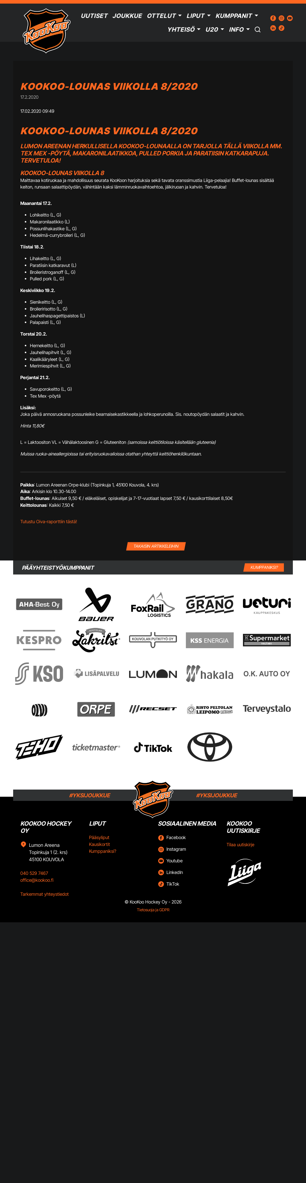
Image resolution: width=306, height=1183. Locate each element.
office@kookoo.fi (36, 880)
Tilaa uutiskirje (240, 844)
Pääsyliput (99, 837)
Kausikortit (99, 844)
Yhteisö (181, 29)
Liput (195, 15)
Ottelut (161, 15)
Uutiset (94, 15)
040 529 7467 (34, 873)
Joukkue (127, 15)
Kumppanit (233, 15)
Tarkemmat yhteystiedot (44, 894)
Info (236, 29)
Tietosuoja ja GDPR (153, 909)
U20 (211, 29)
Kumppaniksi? (102, 851)
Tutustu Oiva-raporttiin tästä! (48, 521)
